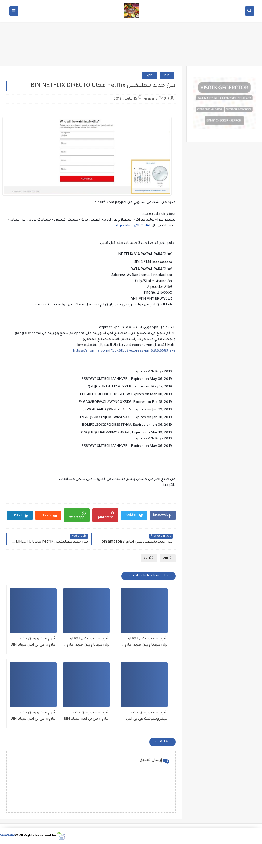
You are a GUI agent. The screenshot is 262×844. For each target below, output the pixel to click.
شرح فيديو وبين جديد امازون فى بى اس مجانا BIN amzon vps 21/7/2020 (87, 716)
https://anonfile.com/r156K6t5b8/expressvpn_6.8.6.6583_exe (124, 351)
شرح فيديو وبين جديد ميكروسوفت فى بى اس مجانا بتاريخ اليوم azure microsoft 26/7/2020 (147, 716)
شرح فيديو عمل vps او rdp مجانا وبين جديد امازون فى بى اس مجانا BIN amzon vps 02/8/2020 (145, 642)
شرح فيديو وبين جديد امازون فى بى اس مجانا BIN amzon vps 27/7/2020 (34, 642)
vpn (150, 76)
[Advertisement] (131, 45)
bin (167, 76)
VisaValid (7, 836)
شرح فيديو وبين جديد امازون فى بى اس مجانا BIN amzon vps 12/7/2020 (34, 716)
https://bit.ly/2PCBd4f (132, 226)
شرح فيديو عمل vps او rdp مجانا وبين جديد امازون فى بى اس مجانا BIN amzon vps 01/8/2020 (87, 642)
